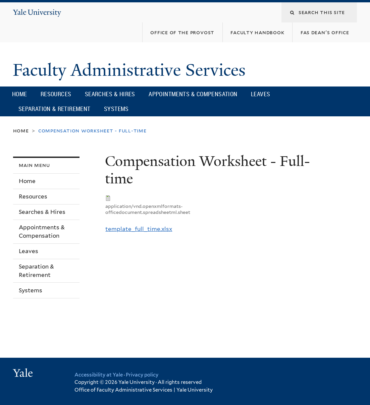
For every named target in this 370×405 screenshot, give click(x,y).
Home (19, 94)
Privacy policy (142, 375)
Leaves (260, 94)
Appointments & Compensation (193, 94)
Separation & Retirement (54, 109)
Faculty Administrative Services (131, 70)
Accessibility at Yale (98, 375)
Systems (116, 109)
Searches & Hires (110, 94)
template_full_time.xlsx (138, 229)
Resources (56, 94)
